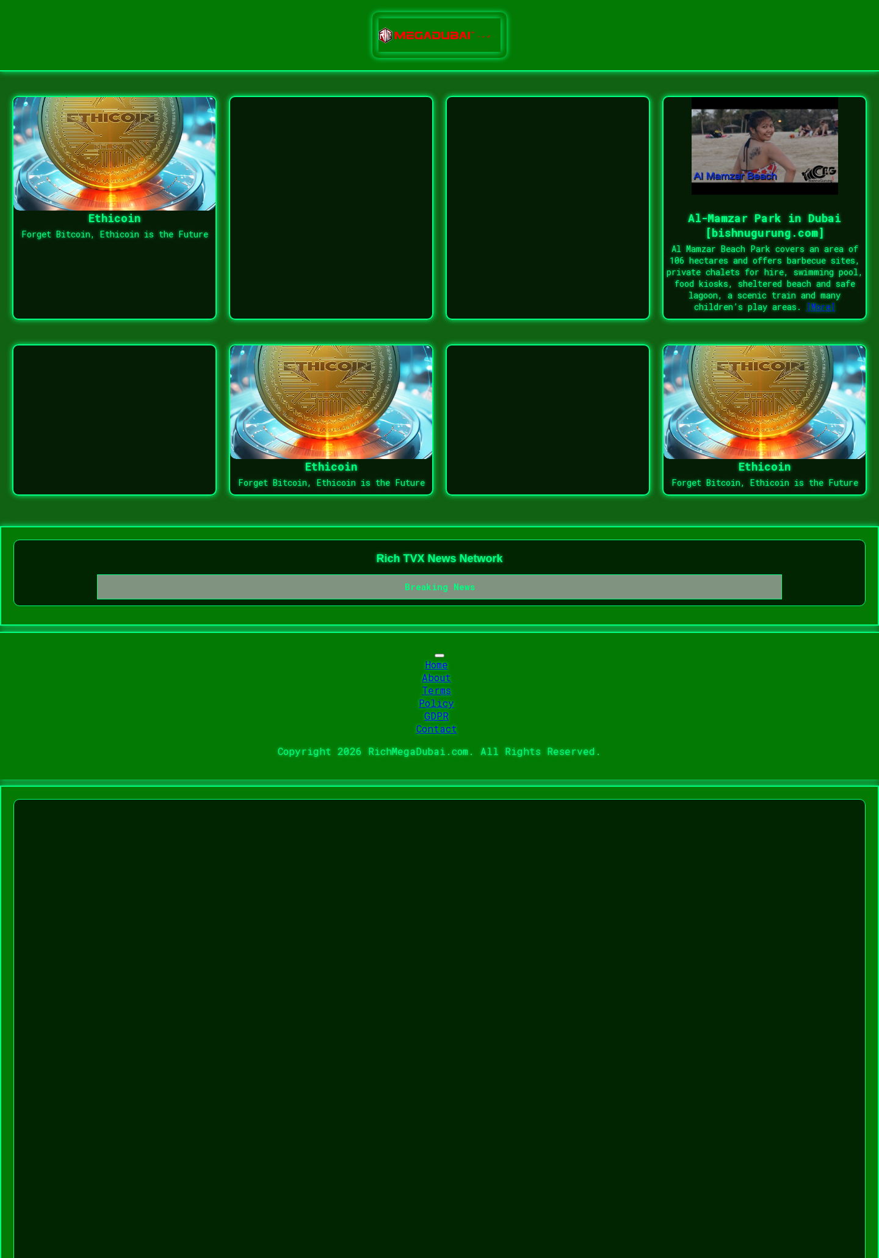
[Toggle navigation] (439, 655)
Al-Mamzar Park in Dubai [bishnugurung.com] (764, 225)
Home (436, 664)
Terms (436, 690)
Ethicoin (115, 218)
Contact (436, 728)
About (436, 677)
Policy (436, 702)
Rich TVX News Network (439, 558)
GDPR (436, 715)
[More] (821, 307)
